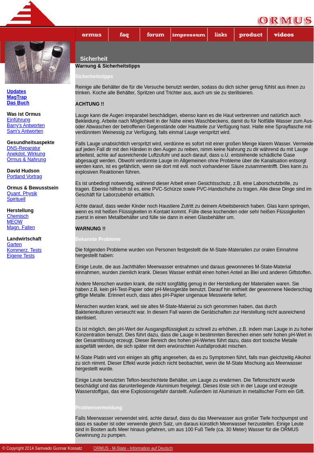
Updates (16, 91)
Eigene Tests (21, 256)
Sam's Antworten (25, 131)
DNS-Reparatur (23, 148)
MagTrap (17, 97)
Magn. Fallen (21, 227)
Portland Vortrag (24, 176)
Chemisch (17, 216)
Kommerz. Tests (24, 250)
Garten (14, 244)
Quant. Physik (22, 193)
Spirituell (16, 199)
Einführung (18, 120)
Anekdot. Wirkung (26, 154)
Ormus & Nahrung (26, 159)
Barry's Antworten (26, 125)
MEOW (15, 222)
